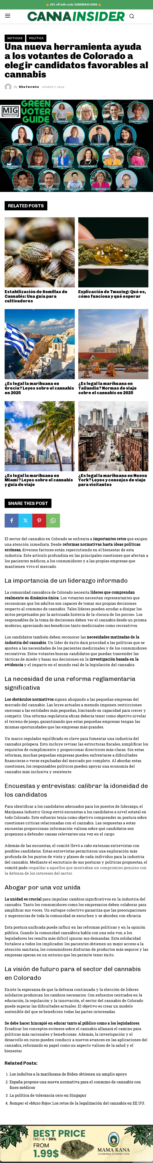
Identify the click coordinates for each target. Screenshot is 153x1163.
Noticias (15, 38)
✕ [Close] (4, 1129)
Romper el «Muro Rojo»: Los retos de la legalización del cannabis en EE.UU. (77, 1103)
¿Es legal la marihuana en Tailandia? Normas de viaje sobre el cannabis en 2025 (107, 388)
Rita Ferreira (29, 87)
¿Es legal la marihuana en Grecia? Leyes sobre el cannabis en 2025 (39, 388)
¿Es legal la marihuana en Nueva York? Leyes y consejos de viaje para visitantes (112, 480)
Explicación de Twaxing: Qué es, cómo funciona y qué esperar (112, 294)
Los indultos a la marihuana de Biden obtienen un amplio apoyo (68, 1074)
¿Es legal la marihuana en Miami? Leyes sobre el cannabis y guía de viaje (39, 480)
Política (36, 38)
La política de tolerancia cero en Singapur (47, 1095)
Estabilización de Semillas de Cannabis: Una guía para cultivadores (36, 296)
